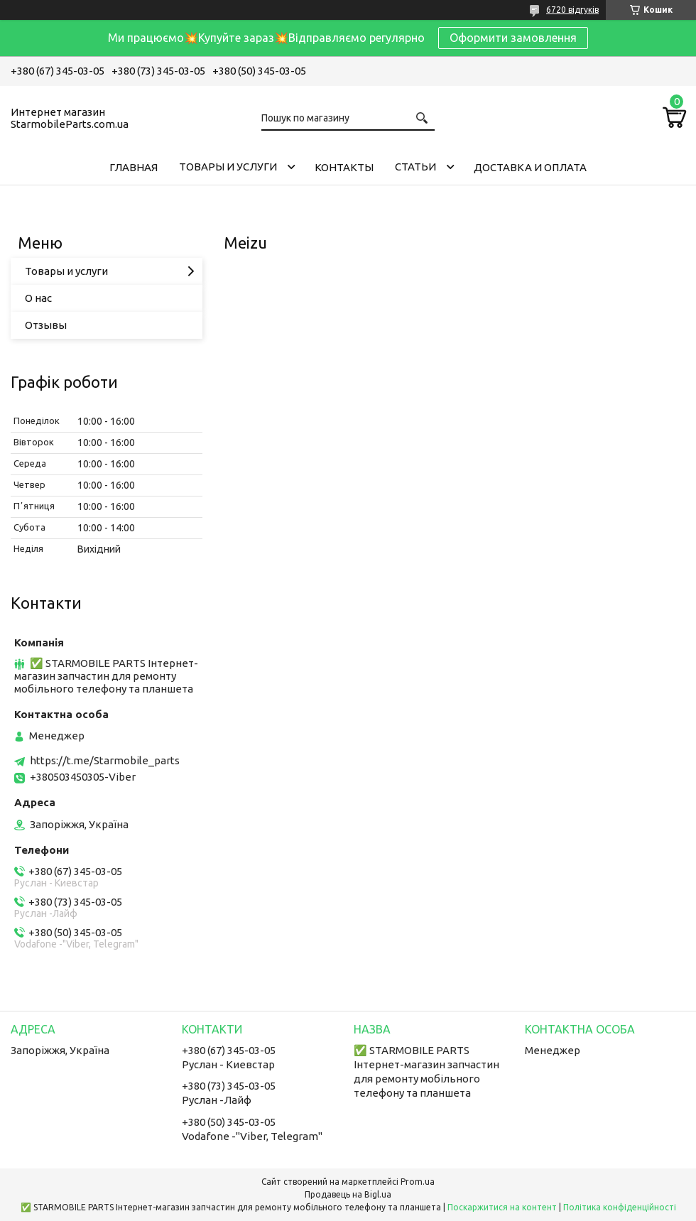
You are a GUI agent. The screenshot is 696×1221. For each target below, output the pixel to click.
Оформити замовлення (513, 37)
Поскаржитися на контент (502, 1207)
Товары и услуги (228, 167)
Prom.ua (418, 1181)
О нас (38, 298)
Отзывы (46, 325)
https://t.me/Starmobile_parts (105, 760)
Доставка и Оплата (530, 167)
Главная (133, 167)
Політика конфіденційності (619, 1207)
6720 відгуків (572, 9)
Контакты (344, 167)
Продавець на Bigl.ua (348, 1194)
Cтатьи (415, 167)
